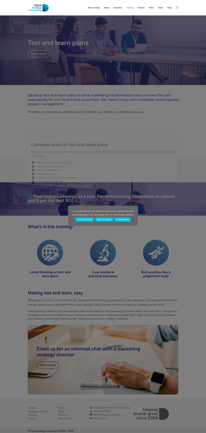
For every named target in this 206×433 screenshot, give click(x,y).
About (106, 8)
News (151, 8)
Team (160, 8)
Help (169, 8)
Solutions (118, 8)
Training (130, 8)
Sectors (141, 8)
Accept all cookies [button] (84, 219)
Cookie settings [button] (122, 219)
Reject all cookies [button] (104, 219)
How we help (94, 8)
